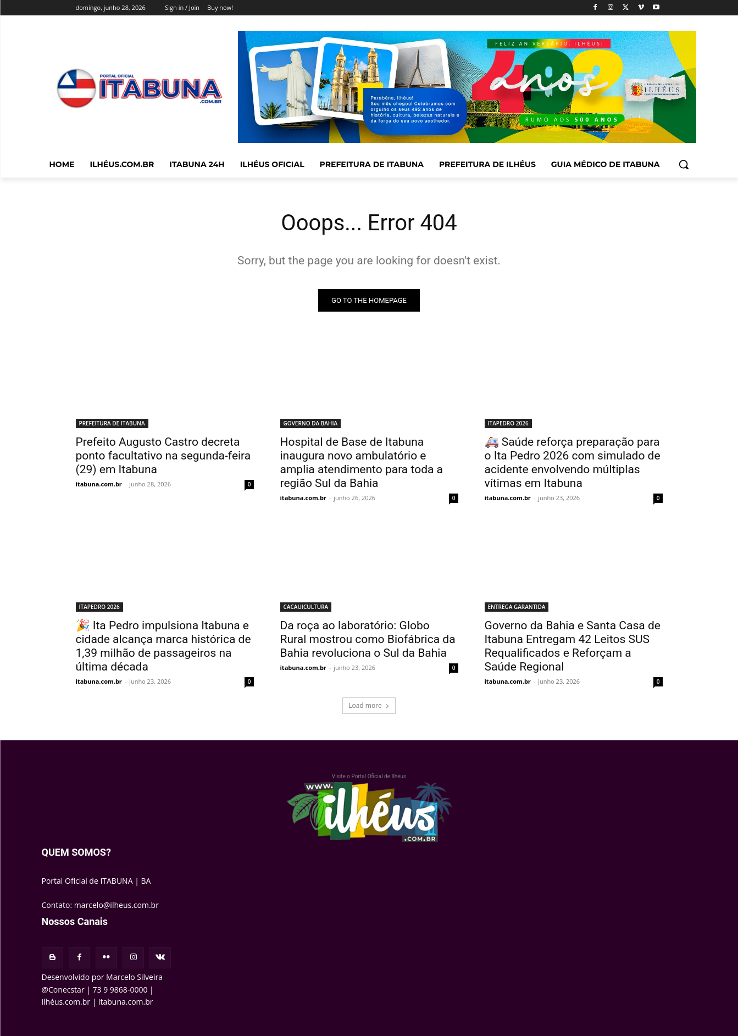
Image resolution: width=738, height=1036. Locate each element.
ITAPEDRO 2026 (508, 424)
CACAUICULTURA (306, 607)
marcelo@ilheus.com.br (116, 905)
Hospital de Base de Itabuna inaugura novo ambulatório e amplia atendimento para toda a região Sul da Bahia (361, 463)
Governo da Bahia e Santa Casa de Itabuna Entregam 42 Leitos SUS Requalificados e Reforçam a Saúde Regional (573, 646)
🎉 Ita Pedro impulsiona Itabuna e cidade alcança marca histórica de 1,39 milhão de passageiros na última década (163, 646)
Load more (369, 706)
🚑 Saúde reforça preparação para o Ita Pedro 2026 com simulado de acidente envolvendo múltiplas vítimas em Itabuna (573, 463)
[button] (683, 164)
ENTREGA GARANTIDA (517, 607)
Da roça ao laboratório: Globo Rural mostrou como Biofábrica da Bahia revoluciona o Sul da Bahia (368, 639)
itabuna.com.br (99, 484)
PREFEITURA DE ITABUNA (112, 424)
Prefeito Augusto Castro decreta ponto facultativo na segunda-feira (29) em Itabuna (163, 456)
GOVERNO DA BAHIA (311, 424)
